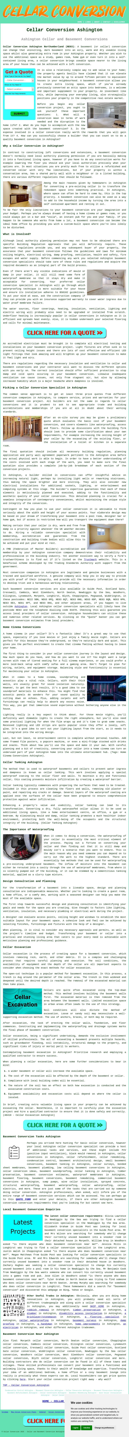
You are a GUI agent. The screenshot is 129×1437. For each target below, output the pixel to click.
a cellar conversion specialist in (71, 1247)
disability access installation (80, 1313)
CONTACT (107, 22)
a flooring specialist (102, 1317)
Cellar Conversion (56, 1412)
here (22, 1379)
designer (88, 895)
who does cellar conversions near (25, 1283)
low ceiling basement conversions (81, 1167)
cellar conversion (53, 496)
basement (66, 197)
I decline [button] (86, 1428)
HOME (80, 22)
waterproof (10, 776)
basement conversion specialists (66, 1230)
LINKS (88, 22)
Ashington (21, 606)
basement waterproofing (60, 1185)
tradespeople (49, 1303)
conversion (119, 46)
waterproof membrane (17, 278)
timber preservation (87, 1310)
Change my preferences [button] (104, 1428)
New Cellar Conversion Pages (23, 1412)
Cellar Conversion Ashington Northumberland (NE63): (39, 46)
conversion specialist (83, 1146)
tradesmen (88, 1327)
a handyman (44, 1324)
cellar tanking (85, 1171)
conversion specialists (18, 262)
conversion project (60, 347)
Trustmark (90, 559)
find (14, 1340)
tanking (18, 785)
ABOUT (97, 22)
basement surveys (84, 1320)
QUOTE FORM (23, 1199)
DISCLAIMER (119, 22)
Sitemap (5, 1412)
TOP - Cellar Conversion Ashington (26, 1385)
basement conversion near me (74, 1244)
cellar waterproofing (97, 1185)
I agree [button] (75, 1428)
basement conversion (96, 80)
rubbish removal (38, 1310)
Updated (42, 1412)
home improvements (87, 1324)
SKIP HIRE (97, 1306)
